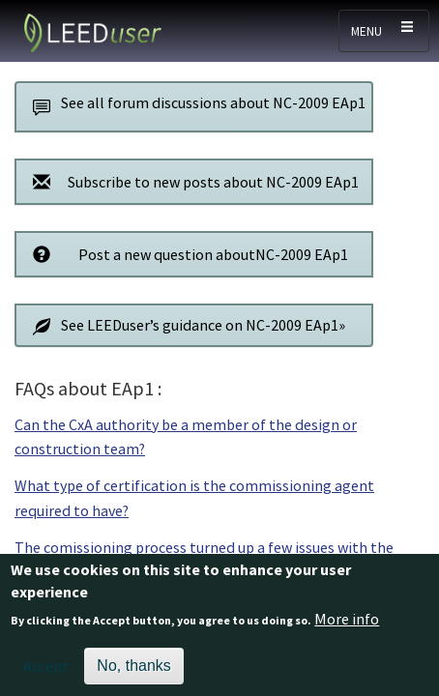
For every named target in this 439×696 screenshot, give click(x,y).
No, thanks (133, 670)
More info (346, 624)
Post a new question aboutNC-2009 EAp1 (185, 254)
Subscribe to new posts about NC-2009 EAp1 (190, 181)
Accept (46, 671)
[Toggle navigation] (383, 31)
